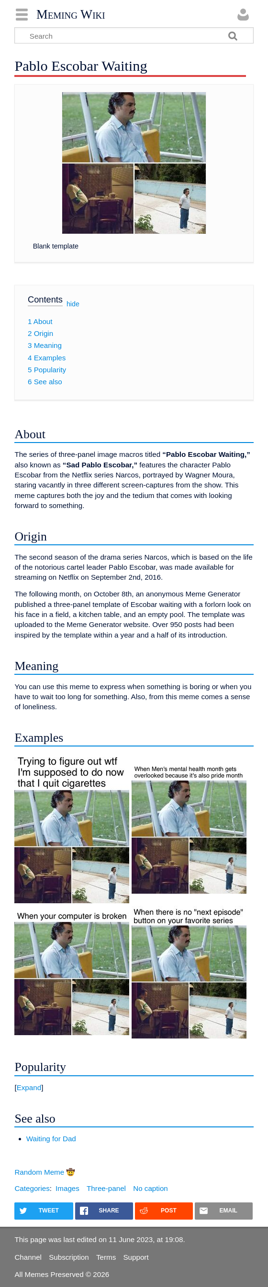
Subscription (69, 1257)
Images (67, 1188)
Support (135, 1257)
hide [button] (73, 304)
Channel (28, 1257)
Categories (31, 1188)
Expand (29, 1087)
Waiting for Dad (51, 1139)
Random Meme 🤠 (44, 1172)
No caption (150, 1188)
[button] (133, 1087)
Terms (106, 1257)
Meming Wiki (70, 14)
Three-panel (106, 1188)
